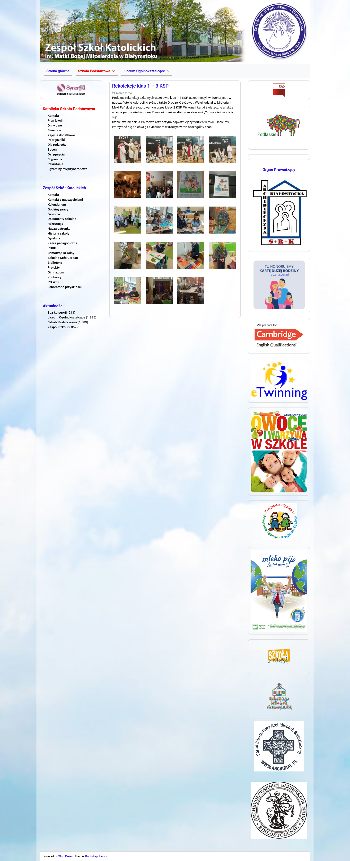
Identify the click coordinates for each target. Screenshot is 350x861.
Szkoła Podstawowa (62, 322)
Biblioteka (55, 262)
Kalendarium (57, 204)
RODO (52, 248)
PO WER (54, 282)
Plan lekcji (55, 120)
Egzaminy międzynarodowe (67, 169)
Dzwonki (54, 214)
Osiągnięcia (56, 154)
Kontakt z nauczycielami (65, 199)
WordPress (65, 856)
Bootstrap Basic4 (96, 856)
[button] (96, 71)
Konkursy (54, 277)
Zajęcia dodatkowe (61, 135)
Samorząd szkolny (61, 253)
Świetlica (54, 130)
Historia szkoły (58, 233)
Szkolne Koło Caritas (63, 258)
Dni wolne (55, 125)
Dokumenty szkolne (62, 219)
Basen (52, 149)
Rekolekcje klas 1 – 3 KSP (140, 86)
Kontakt (53, 116)
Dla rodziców (57, 144)
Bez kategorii (57, 312)
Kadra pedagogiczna (62, 243)
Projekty (54, 267)
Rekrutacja (55, 164)
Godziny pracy (58, 209)
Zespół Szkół (57, 327)
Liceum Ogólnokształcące (66, 317)
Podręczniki (56, 140)
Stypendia (55, 159)
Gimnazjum (56, 272)
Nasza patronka (59, 228)
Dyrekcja (54, 238)
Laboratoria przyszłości (65, 287)
